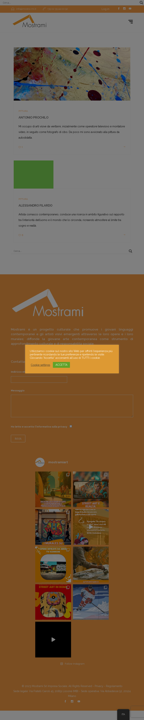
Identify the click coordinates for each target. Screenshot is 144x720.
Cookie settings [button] (40, 364)
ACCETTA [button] (61, 364)
